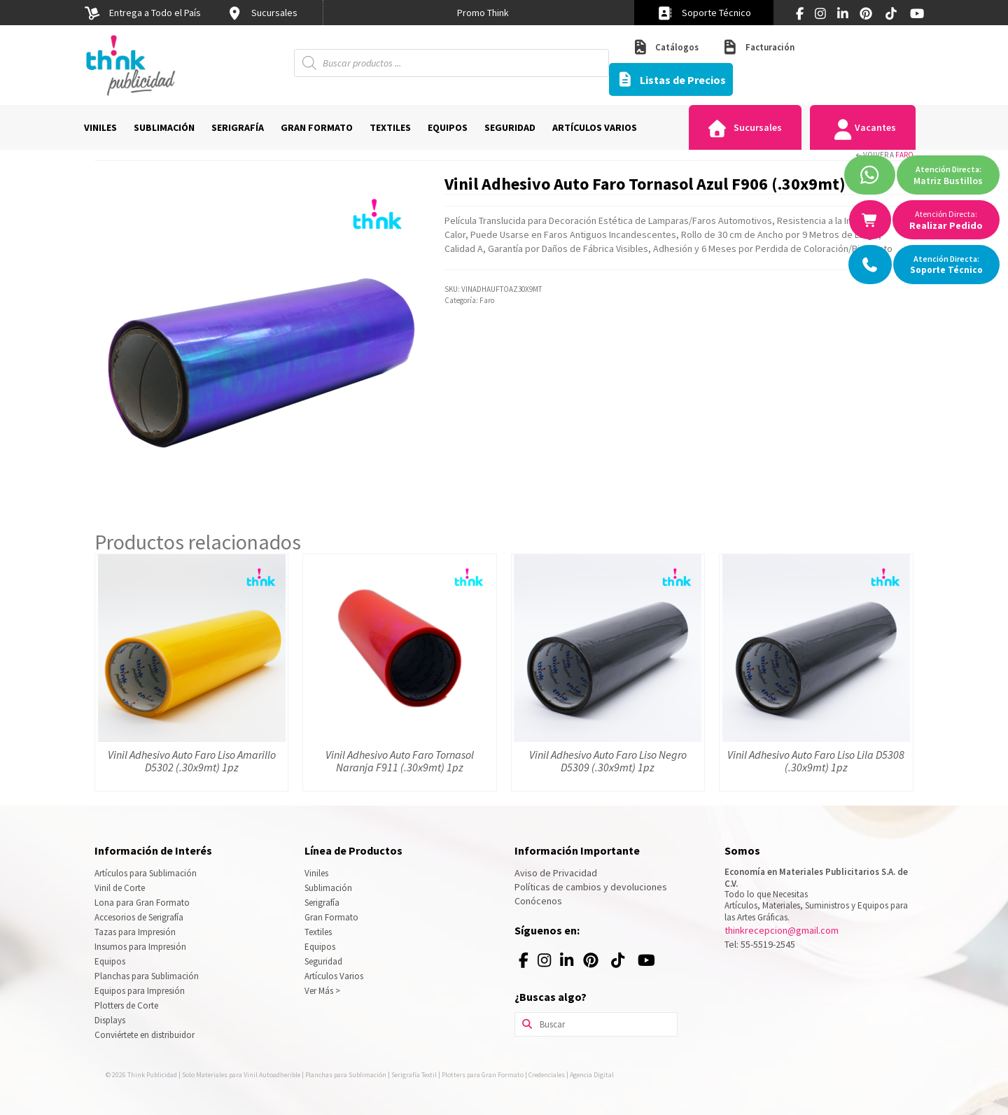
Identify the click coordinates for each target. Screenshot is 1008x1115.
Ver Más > (322, 991)
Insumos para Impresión (140, 947)
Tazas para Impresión (135, 932)
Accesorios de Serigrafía (138, 917)
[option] (483, 12)
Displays (109, 1020)
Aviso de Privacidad (555, 873)
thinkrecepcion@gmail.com (781, 930)
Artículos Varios (333, 976)
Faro (904, 155)
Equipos (109, 961)
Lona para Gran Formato (142, 903)
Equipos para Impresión (139, 991)
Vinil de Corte (119, 888)
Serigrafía (322, 903)
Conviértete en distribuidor (144, 1035)
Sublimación (328, 888)
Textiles (318, 932)
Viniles (316, 873)
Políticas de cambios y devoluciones (590, 887)
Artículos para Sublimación (145, 873)
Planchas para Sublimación (146, 976)
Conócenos (538, 901)
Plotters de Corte (126, 1005)
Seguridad (323, 961)
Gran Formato (331, 917)
